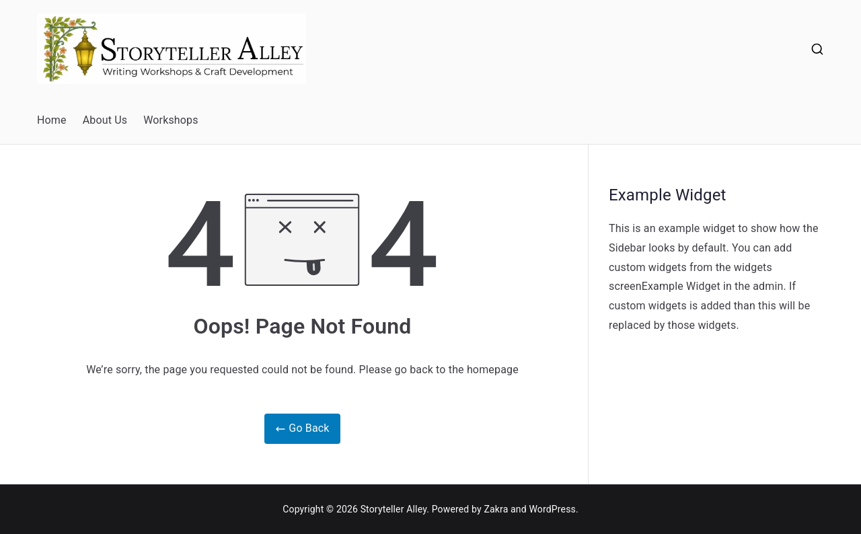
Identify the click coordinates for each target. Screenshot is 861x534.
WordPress (552, 509)
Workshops (170, 120)
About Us (105, 120)
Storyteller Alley (394, 509)
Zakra (496, 509)
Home (52, 120)
